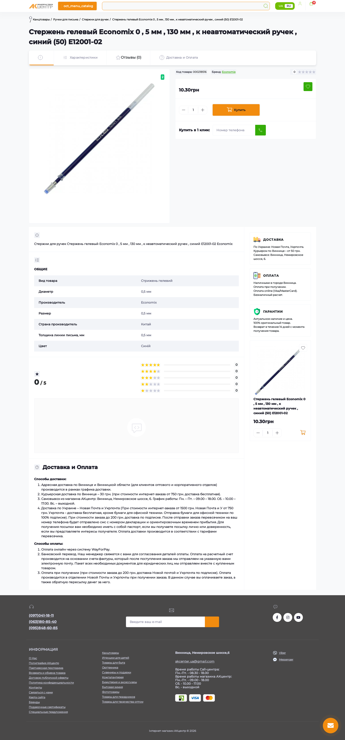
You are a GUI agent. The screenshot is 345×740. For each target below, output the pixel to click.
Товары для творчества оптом (122, 701)
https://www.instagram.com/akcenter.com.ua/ (287, 617)
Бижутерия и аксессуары (119, 682)
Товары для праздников (118, 696)
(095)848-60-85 (43, 628)
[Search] (266, 6)
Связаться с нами (41, 692)
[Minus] (183, 110)
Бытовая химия (112, 687)
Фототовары (110, 692)
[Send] (260, 130)
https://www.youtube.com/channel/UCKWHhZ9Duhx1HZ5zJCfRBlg (298, 617)
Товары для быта (113, 662)
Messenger (286, 659)
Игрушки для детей (115, 657)
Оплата (271, 276)
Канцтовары (110, 652)
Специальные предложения (48, 712)
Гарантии (273, 312)
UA (281, 6)
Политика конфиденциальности (51, 682)
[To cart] (302, 432)
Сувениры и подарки (116, 672)
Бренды (34, 702)
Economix (228, 72)
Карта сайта (37, 697)
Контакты (35, 687)
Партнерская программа (46, 668)
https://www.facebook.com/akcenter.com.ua (277, 617)
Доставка (273, 240)
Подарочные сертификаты (47, 707)
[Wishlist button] (308, 86)
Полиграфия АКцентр (44, 663)
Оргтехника (110, 667)
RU (289, 6)
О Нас (33, 658)
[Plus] (202, 110)
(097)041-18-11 (41, 615)
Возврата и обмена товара (47, 672)
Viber (282, 652)
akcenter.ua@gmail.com (194, 661)
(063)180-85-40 (43, 622)
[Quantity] (193, 110)
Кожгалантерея (112, 677)
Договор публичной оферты (48, 677)
